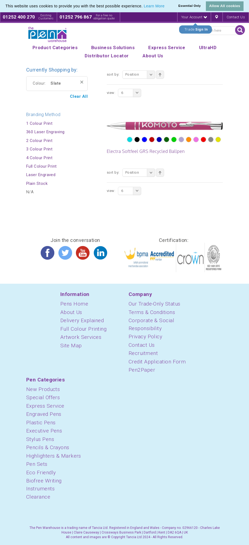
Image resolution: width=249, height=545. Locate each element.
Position (140, 74)
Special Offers (43, 397)
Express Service (45, 406)
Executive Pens (44, 431)
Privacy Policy (145, 336)
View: (111, 93)
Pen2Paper (142, 370)
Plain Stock (37, 183)
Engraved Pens (43, 414)
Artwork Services (80, 337)
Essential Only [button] (189, 5)
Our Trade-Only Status (154, 304)
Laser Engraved (40, 174)
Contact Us (236, 17)
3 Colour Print (39, 149)
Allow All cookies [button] (224, 6)
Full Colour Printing (83, 329)
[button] (166, 6)
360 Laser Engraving (45, 131)
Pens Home (74, 304)
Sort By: (113, 74)
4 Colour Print (39, 157)
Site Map (71, 345)
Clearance (38, 497)
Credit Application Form (157, 362)
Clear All (79, 96)
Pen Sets (37, 464)
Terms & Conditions (152, 312)
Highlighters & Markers (53, 456)
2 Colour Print (39, 140)
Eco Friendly (41, 472)
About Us (71, 312)
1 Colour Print (39, 123)
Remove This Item (81, 82)
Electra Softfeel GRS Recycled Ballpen (146, 151)
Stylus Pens (40, 439)
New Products (43, 389)
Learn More (154, 6)
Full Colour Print (41, 166)
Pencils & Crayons (47, 447)
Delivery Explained (82, 320)
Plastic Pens (40, 422)
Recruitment (143, 353)
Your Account (194, 17)
